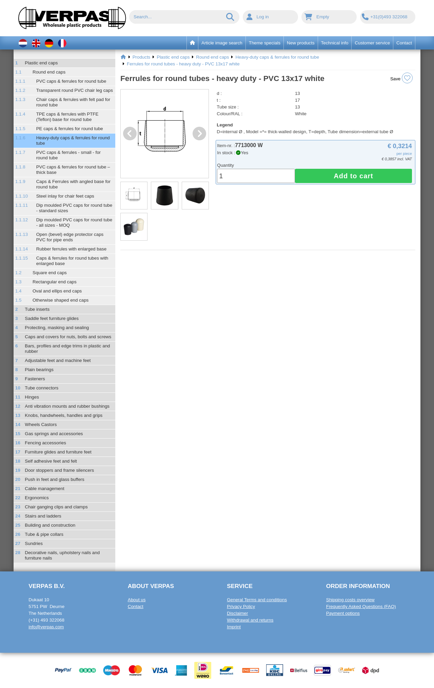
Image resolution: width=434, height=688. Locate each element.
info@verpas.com (46, 626)
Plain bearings (39, 369)
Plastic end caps (41, 62)
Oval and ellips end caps (57, 291)
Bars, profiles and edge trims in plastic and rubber (67, 348)
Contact (135, 606)
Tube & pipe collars (44, 534)
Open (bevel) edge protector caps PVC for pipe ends (70, 237)
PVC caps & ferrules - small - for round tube (68, 155)
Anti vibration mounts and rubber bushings (67, 406)
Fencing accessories (45, 442)
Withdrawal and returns (250, 620)
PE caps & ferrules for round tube (69, 128)
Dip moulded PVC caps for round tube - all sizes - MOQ (74, 222)
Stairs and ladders (43, 516)
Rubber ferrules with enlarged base (71, 248)
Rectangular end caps (55, 281)
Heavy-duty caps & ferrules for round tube (73, 140)
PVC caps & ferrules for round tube (71, 81)
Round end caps (49, 72)
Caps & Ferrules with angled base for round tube (73, 184)
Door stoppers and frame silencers (59, 470)
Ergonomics (36, 497)
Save (401, 78)
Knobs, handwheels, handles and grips (63, 415)
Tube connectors (41, 387)
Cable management (44, 488)
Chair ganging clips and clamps (56, 506)
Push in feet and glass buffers (54, 479)
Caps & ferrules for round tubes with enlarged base (72, 261)
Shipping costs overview (350, 599)
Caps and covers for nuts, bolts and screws (68, 336)
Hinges (32, 397)
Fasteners (35, 378)
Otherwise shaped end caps (60, 300)
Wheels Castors (41, 424)
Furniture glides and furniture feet (58, 451)
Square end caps (50, 272)
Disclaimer (237, 613)
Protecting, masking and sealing (57, 327)
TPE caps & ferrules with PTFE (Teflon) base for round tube (67, 117)
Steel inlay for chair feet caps (65, 196)
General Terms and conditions (257, 599)
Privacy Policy (241, 606)
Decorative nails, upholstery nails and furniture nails (62, 555)
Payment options (343, 613)
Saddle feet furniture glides (52, 318)
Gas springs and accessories (54, 433)
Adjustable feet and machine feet (58, 360)
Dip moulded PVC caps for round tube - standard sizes (74, 208)
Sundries (34, 543)
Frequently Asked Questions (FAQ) (361, 606)
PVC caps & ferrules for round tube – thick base (73, 169)
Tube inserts (37, 309)
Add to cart (353, 176)
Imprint (234, 626)
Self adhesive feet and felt (51, 461)
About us (137, 599)
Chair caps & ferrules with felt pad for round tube (73, 102)
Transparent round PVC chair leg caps (74, 90)
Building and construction (50, 525)
